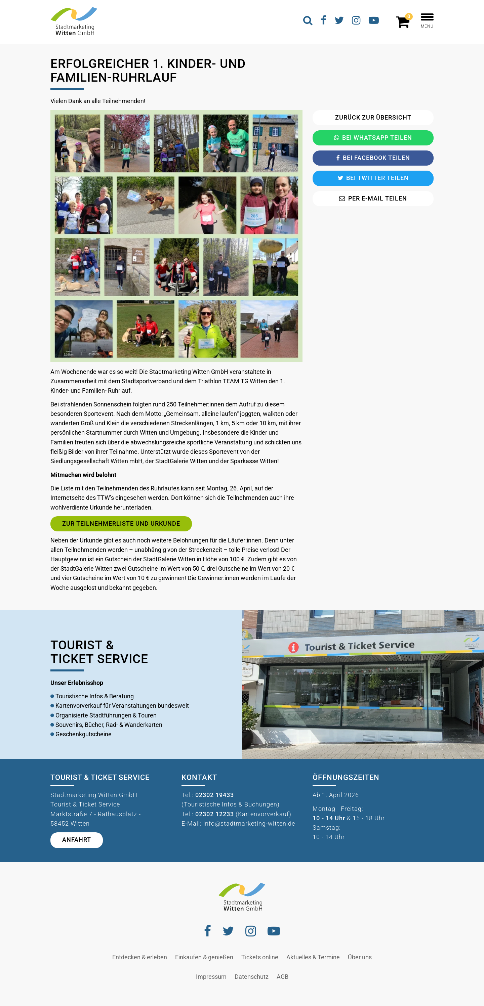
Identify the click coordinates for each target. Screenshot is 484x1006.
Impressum (211, 976)
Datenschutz (252, 976)
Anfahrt (76, 839)
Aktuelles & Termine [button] (313, 957)
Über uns (360, 957)
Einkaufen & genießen (204, 957)
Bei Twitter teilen (373, 178)
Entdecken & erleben (139, 957)
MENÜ (427, 21)
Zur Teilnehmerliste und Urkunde (121, 523)
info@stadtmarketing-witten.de (249, 823)
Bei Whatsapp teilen (373, 137)
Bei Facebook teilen (373, 158)
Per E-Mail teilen (373, 198)
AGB (282, 976)
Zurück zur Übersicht (373, 117)
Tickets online (259, 957)
